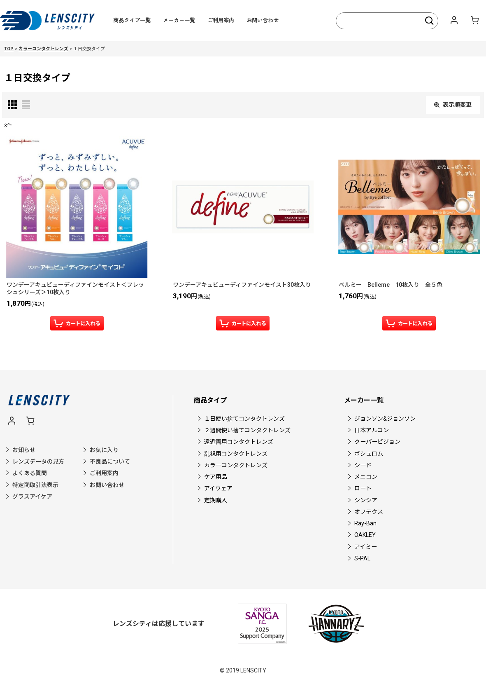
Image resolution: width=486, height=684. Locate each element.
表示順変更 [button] (453, 104)
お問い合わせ (262, 20)
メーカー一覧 (179, 20)
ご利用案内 (220, 20)
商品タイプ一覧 (132, 20)
